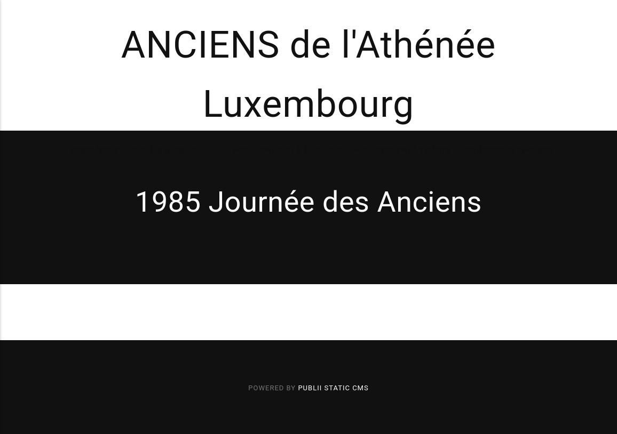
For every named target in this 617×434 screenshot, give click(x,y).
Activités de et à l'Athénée (287, 149)
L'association (92, 149)
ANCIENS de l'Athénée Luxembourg (308, 74)
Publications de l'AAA (176, 149)
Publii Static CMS (333, 388)
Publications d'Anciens (401, 149)
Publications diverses (507, 149)
